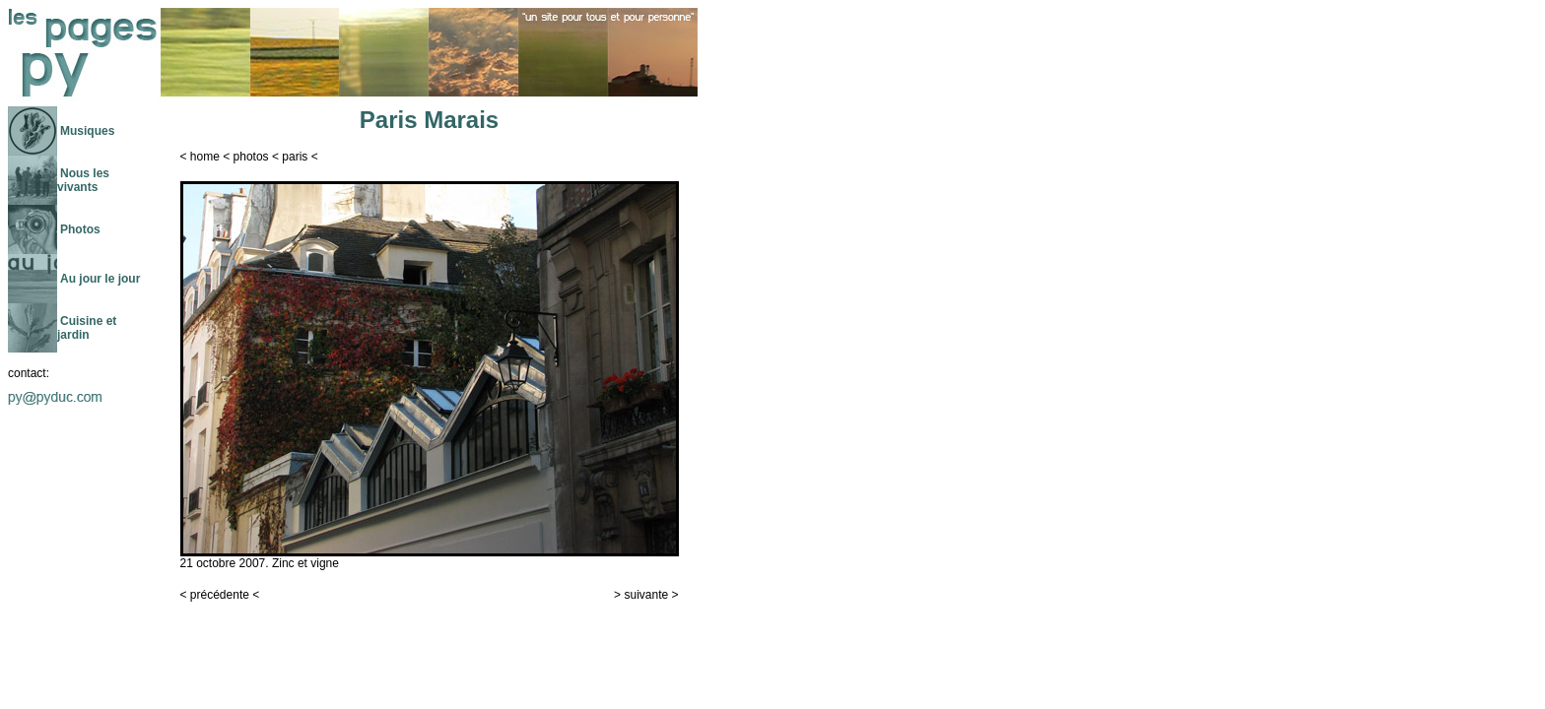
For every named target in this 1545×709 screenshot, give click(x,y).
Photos (80, 229)
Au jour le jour (100, 279)
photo (248, 156)
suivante (646, 595)
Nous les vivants (83, 180)
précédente (219, 595)
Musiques (87, 131)
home (205, 156)
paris (294, 156)
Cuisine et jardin (86, 328)
